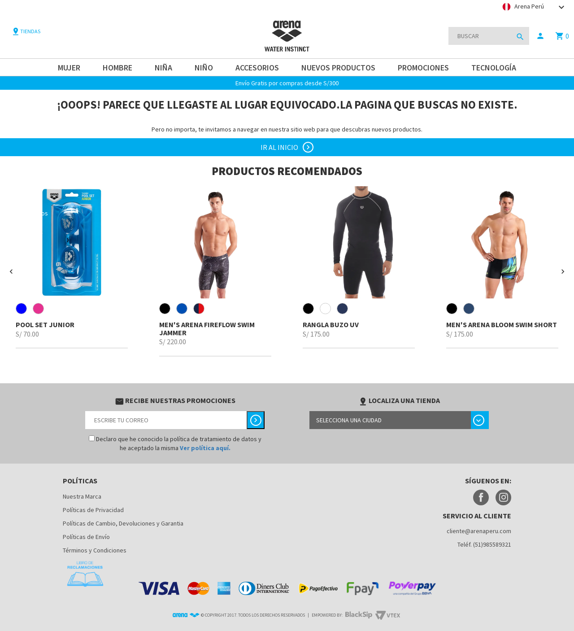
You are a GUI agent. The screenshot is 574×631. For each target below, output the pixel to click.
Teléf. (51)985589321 (484, 544)
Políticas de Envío (86, 537)
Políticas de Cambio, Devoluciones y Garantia (123, 523)
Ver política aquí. (205, 448)
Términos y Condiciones (94, 550)
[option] (72, 267)
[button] (11, 271)
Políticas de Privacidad (93, 510)
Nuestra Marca (82, 496)
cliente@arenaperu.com (479, 531)
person (540, 35)
